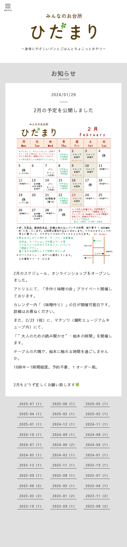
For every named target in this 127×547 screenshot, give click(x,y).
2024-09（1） (64, 434)
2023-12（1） (31, 465)
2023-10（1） (98, 465)
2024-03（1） (31, 455)
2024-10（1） (31, 434)
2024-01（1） (98, 455)
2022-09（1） (64, 506)
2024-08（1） (98, 434)
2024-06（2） (64, 444)
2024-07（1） (31, 444)
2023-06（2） (31, 486)
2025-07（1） (31, 404)
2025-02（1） (98, 414)
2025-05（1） (98, 404)
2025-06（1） (64, 404)
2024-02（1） (64, 455)
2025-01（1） (31, 424)
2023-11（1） (64, 465)
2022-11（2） (98, 496)
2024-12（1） (64, 424)
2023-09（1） (31, 475)
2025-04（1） (31, 414)
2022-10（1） (31, 506)
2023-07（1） (98, 475)
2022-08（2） (98, 506)
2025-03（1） (64, 414)
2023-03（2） (31, 496)
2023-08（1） (64, 475)
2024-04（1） (98, 444)
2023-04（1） (98, 486)
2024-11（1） (98, 424)
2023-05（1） (64, 486)
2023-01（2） (64, 496)
